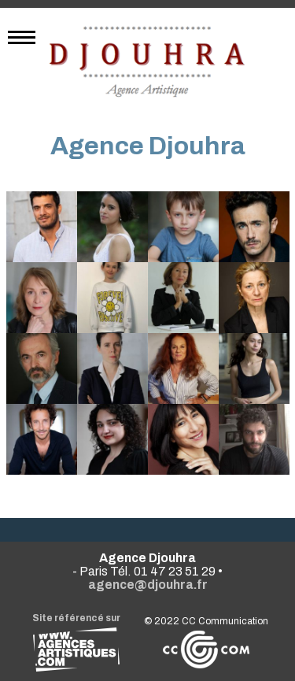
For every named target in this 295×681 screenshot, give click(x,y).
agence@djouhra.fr (148, 584)
